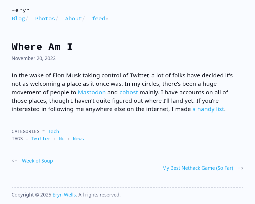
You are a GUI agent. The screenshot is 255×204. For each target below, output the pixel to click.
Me (62, 139)
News (78, 139)
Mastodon (92, 92)
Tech (53, 131)
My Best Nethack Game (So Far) (197, 167)
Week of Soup (37, 160)
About (73, 18)
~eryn (21, 10)
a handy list (208, 109)
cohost (129, 92)
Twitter (41, 139)
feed (98, 18)
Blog (18, 18)
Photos (45, 18)
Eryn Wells (64, 194)
